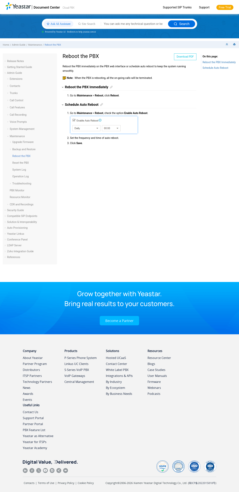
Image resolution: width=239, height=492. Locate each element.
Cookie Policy (86, 483)
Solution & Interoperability (22, 221)
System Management (22, 128)
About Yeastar (33, 358)
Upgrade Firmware (23, 142)
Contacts (15, 85)
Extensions (16, 78)
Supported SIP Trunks (177, 7)
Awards (28, 394)
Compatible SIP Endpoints (22, 216)
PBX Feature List (34, 430)
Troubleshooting (21, 183)
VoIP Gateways (74, 376)
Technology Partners (37, 382)
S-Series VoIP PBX (76, 370)
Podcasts (154, 394)
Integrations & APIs (119, 376)
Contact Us (30, 412)
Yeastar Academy (35, 448)
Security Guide (15, 210)
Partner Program (35, 364)
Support (204, 7)
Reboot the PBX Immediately (219, 62)
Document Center (47, 7)
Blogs (151, 364)
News (26, 388)
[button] (5, 61)
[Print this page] (234, 44)
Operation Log (20, 176)
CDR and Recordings (21, 204)
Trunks (14, 93)
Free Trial (225, 7)
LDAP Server (14, 245)
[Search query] (134, 24)
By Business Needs (119, 394)
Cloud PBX (69, 7)
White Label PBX (117, 370)
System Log (19, 169)
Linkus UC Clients (76, 364)
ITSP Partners (32, 376)
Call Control (16, 100)
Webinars (154, 388)
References (13, 257)
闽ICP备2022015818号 (202, 483)
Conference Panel (17, 239)
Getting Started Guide (19, 67)
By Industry (114, 382)
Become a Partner (119, 320)
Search (182, 24)
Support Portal (33, 418)
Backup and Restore (23, 149)
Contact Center (116, 364)
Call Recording (18, 114)
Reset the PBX (20, 162)
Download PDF (185, 56)
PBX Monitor (17, 190)
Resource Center (159, 358)
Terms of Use (46, 483)
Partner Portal (33, 424)
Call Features (17, 107)
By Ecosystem (115, 388)
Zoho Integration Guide (20, 251)
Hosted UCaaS (116, 358)
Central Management (79, 382)
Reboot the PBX (53, 44)
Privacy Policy (66, 483)
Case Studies (156, 370)
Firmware (154, 382)
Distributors (31, 370)
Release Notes (15, 61)
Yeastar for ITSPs (34, 442)
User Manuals (157, 376)
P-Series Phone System (80, 358)
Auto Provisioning (17, 227)
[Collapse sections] (227, 44)
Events (27, 400)
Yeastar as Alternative (38, 436)
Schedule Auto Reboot (215, 67)
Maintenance (35, 44)
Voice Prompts (18, 121)
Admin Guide (18, 44)
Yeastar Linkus (15, 233)
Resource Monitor (20, 197)
